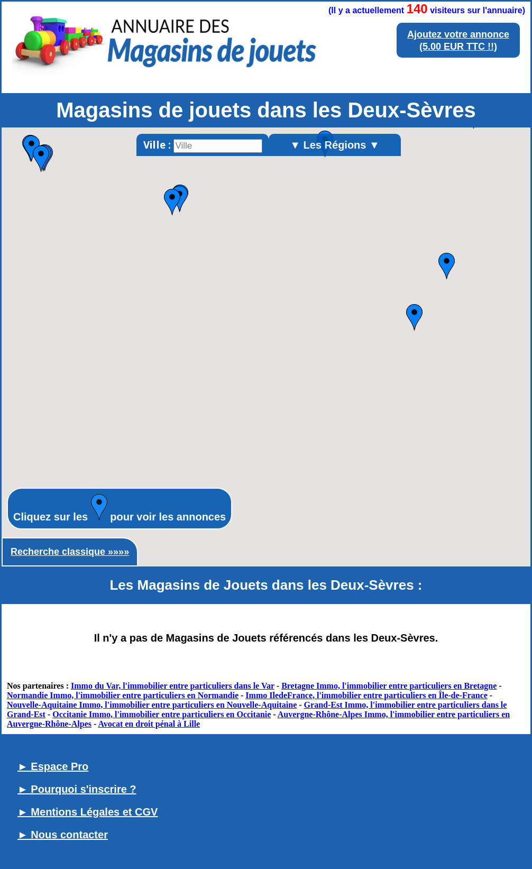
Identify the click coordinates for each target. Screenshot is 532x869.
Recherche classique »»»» (70, 551)
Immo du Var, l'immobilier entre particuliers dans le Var (172, 685)
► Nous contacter (62, 834)
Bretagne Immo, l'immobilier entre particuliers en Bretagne (389, 685)
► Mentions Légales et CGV (87, 812)
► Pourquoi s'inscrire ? (76, 789)
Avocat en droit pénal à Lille (149, 723)
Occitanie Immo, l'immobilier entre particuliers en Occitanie (161, 714)
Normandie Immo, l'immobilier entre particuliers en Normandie (123, 695)
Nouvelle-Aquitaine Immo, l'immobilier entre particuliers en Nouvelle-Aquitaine (152, 704)
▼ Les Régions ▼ (335, 145)
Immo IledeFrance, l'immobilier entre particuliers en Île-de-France (366, 695)
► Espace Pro (52, 766)
